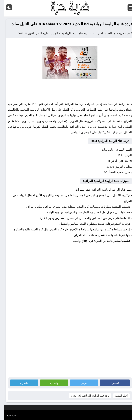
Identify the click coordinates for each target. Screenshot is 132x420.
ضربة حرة (115, 33)
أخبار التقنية (92, 33)
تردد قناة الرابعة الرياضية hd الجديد (65, 33)
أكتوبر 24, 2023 (22, 33)
